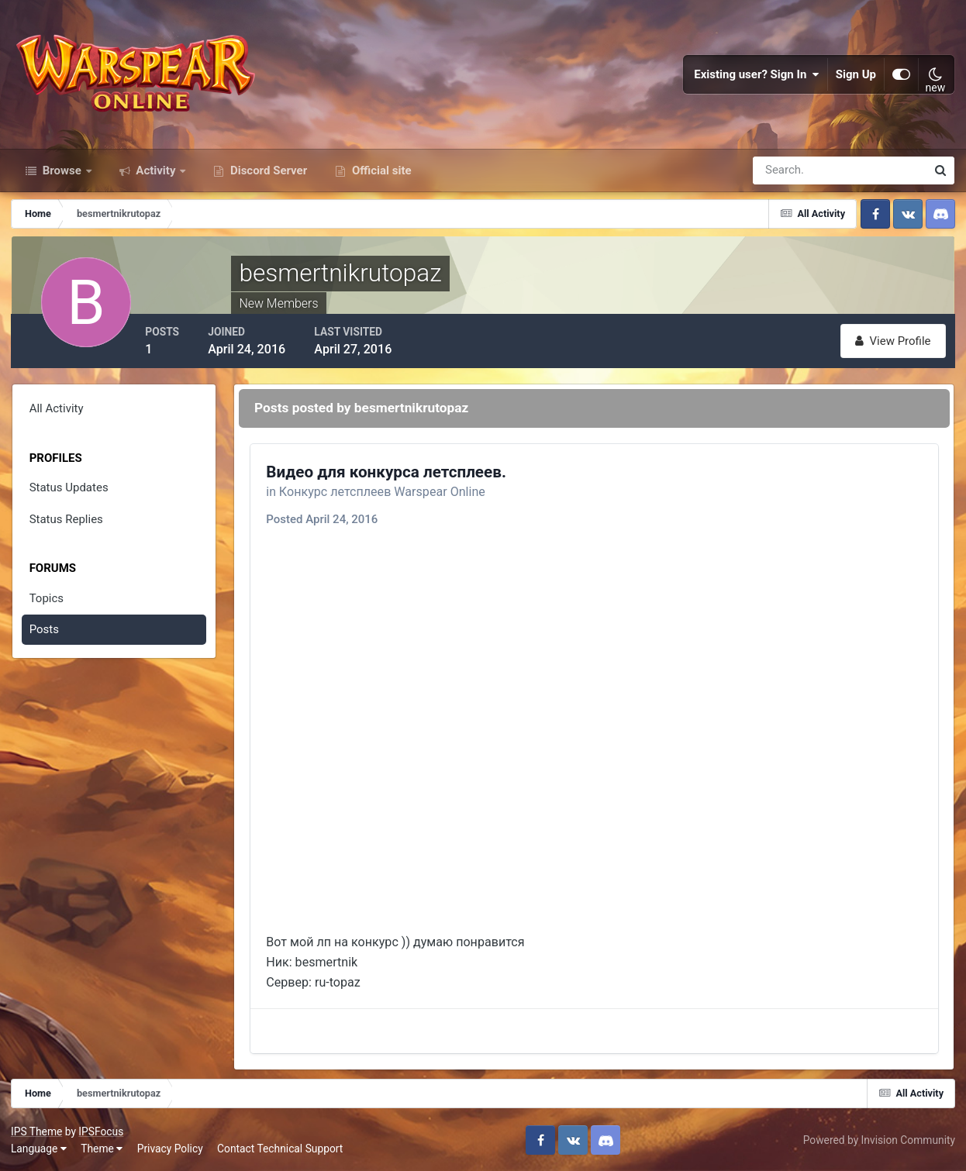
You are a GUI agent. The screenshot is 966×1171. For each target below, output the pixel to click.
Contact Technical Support (280, 1147)
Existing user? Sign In (756, 77)
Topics (46, 604)
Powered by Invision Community (878, 1139)
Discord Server (267, 177)
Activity (156, 177)
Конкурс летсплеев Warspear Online (386, 494)
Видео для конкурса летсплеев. (390, 474)
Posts (44, 635)
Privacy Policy (171, 1147)
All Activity (56, 415)
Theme (102, 1147)
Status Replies (66, 525)
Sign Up (856, 77)
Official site (380, 177)
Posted (325, 522)
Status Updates (69, 494)
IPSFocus (101, 1131)
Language (39, 1147)
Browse (62, 177)
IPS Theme (37, 1131)
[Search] (786, 177)
